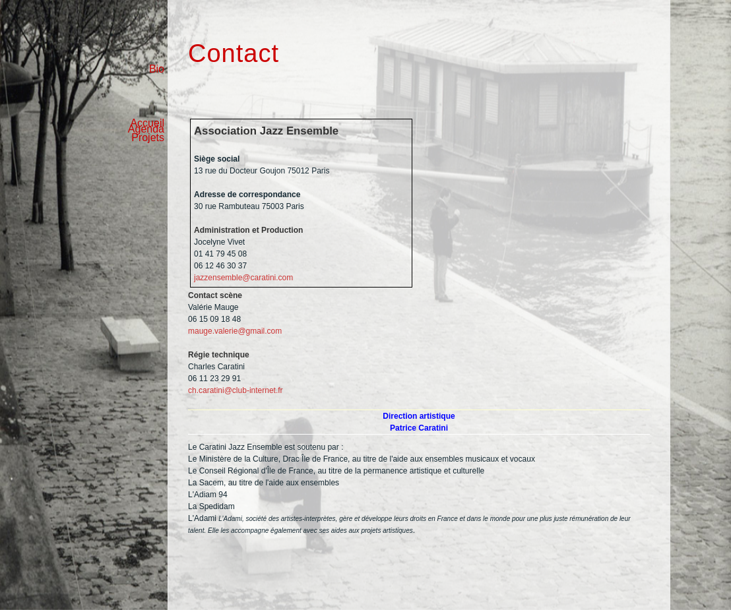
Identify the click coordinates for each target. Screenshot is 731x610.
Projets (147, 137)
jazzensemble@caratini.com (243, 277)
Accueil (147, 123)
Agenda (146, 98)
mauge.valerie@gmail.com (235, 331)
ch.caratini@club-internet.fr (235, 390)
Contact (233, 53)
